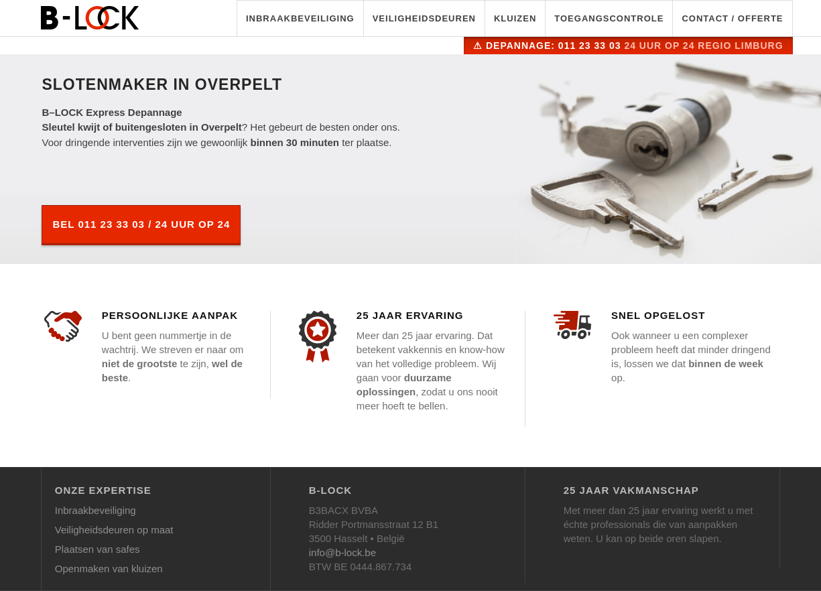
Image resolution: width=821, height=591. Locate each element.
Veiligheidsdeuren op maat (114, 529)
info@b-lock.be (342, 552)
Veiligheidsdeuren (424, 18)
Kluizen (515, 18)
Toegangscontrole (609, 18)
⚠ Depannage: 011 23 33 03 (628, 45)
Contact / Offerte (732, 18)
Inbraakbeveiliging (300, 18)
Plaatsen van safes (97, 549)
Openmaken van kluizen (109, 568)
